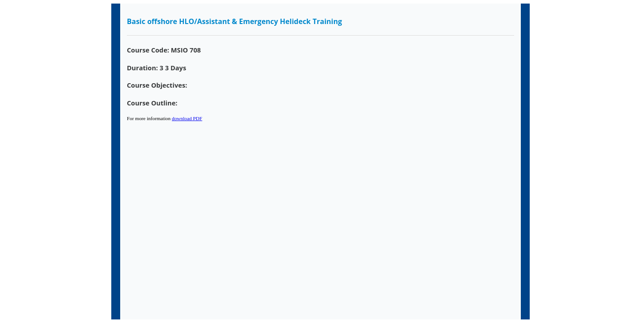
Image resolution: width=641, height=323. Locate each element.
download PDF (187, 118)
